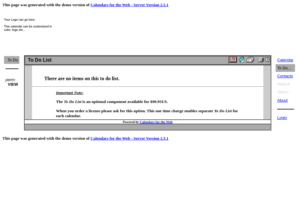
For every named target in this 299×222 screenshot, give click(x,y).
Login (282, 117)
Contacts (285, 76)
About (282, 100)
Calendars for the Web (156, 122)
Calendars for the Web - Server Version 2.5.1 (129, 4)
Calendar (285, 60)
